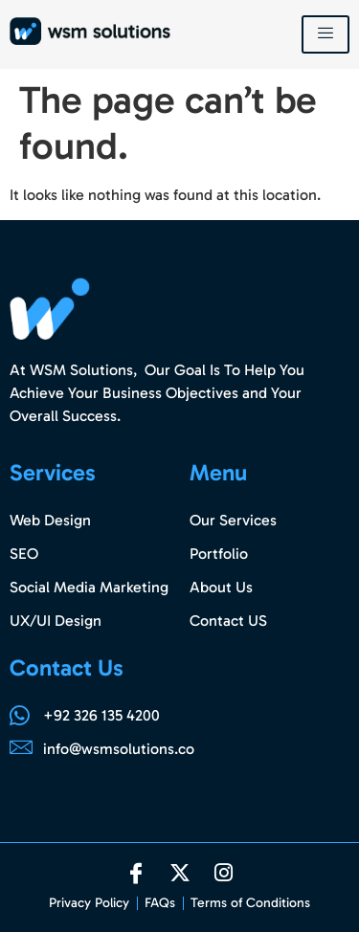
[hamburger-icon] (325, 34)
